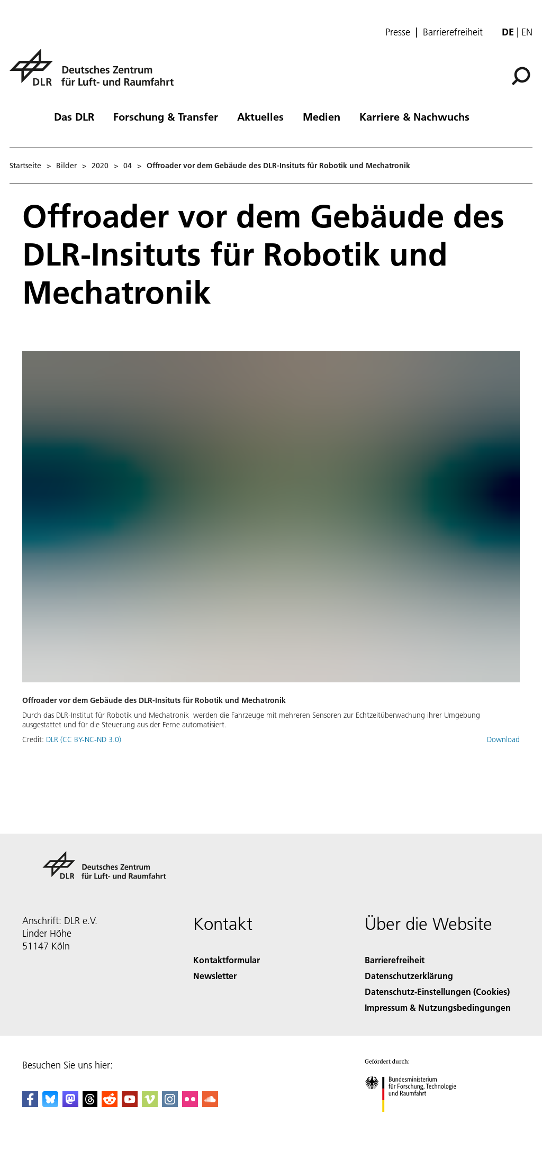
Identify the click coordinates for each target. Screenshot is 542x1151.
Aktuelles (260, 116)
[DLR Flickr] (190, 1104)
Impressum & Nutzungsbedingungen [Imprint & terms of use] (438, 1007)
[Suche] (520, 76)
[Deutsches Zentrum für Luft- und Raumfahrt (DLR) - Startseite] (96, 73)
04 (127, 165)
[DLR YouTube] (130, 1104)
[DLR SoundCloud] (210, 1104)
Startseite (25, 165)
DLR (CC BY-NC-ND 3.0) (83, 739)
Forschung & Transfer (165, 116)
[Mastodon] (70, 1104)
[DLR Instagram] (170, 1104)
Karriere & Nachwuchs (414, 116)
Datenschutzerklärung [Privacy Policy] (409, 975)
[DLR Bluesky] (50, 1104)
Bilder (66, 165)
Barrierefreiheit (453, 32)
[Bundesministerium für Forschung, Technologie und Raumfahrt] (416, 1121)
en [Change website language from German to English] (526, 32)
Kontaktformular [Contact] (226, 959)
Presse (397, 32)
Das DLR (74, 116)
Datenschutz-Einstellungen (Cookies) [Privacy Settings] (437, 991)
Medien (321, 116)
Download (503, 739)
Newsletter (215, 975)
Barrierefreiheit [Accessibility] (394, 959)
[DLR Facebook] (30, 1104)
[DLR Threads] (90, 1104)
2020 (100, 165)
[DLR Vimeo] (150, 1104)
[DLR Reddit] (110, 1104)
